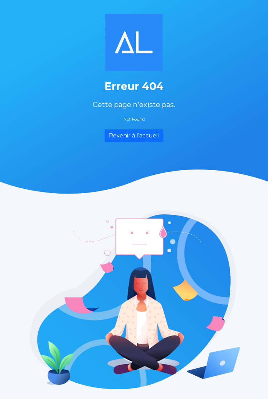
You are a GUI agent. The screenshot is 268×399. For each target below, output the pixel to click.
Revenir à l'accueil (134, 135)
